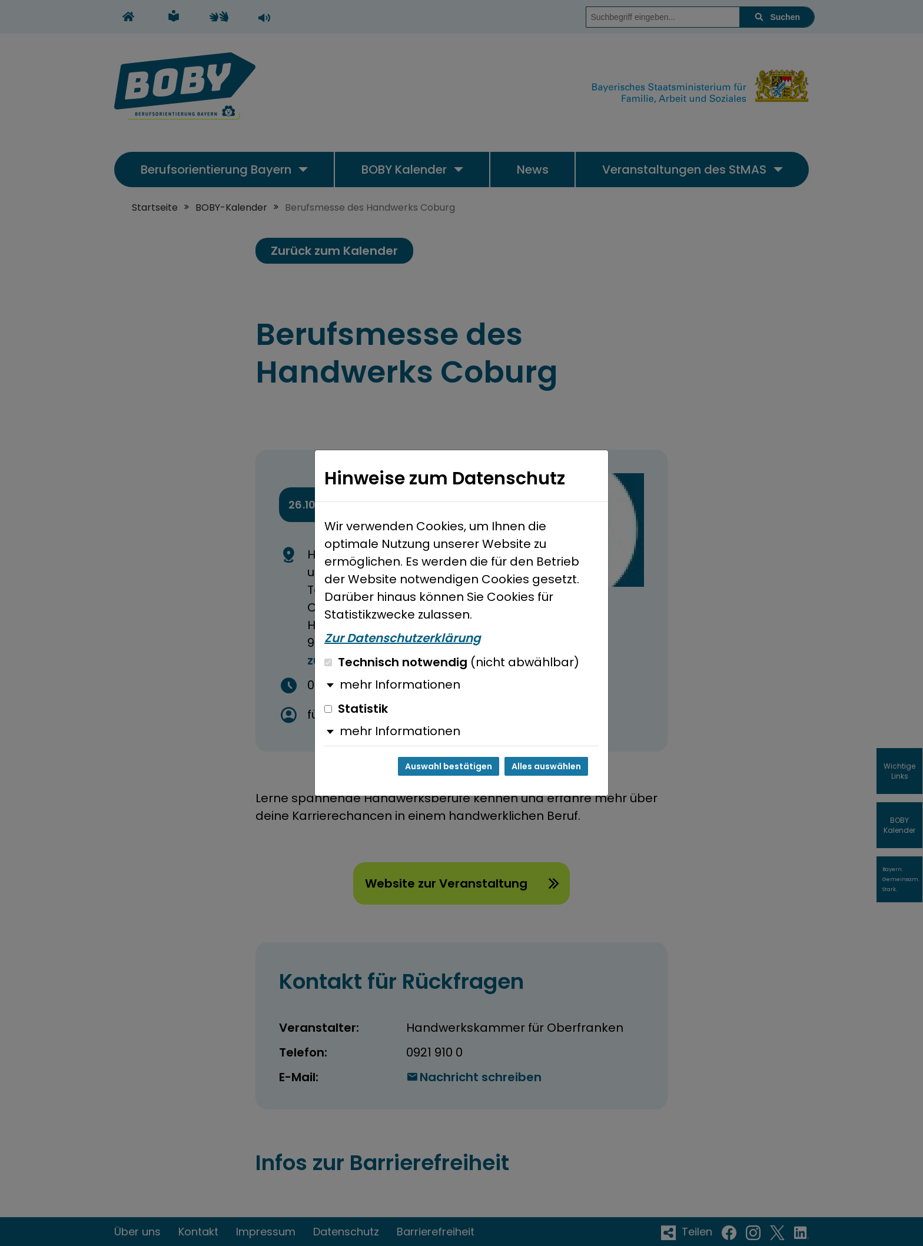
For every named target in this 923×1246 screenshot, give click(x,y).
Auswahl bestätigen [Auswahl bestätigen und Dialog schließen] (448, 766)
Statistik (356, 708)
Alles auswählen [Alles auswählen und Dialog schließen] (546, 766)
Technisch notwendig (451, 662)
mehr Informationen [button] (400, 684)
